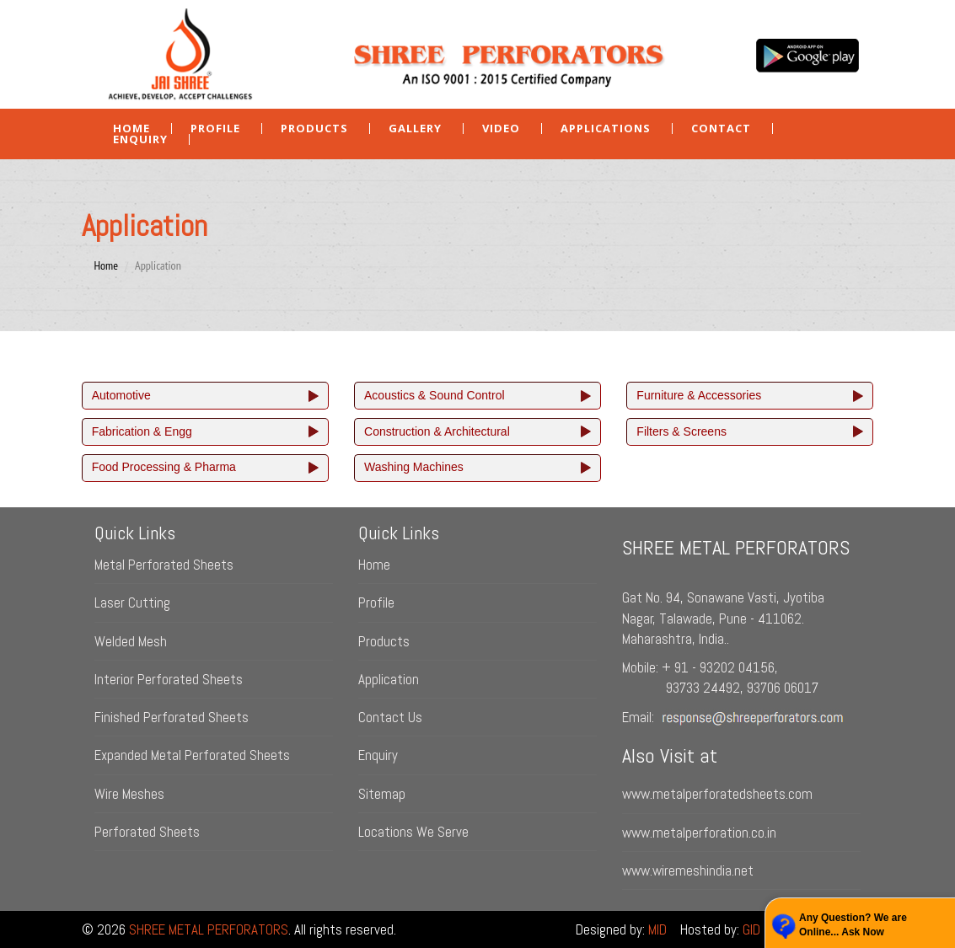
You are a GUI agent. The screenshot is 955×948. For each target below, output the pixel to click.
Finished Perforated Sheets (171, 717)
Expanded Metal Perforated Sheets (192, 755)
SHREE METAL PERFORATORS (208, 929)
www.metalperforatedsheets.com (717, 794)
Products (384, 641)
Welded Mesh (130, 641)
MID (657, 929)
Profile (215, 128)
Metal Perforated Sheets (163, 564)
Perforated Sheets (147, 831)
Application (388, 679)
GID (751, 929)
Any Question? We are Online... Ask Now (853, 925)
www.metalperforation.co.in (699, 832)
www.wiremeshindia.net (688, 870)
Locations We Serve (413, 831)
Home (131, 128)
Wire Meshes (129, 794)
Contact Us (390, 717)
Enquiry (378, 755)
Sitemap (381, 794)
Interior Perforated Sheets (168, 679)
